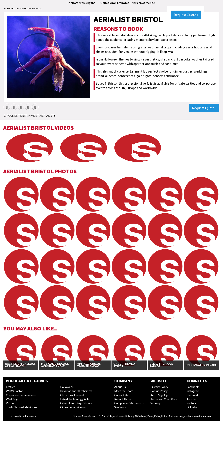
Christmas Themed (72, 395)
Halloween (67, 387)
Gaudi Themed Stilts (124, 365)
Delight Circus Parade (161, 365)
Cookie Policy (159, 391)
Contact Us (121, 395)
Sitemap (155, 403)
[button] (7, 107)
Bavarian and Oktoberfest (76, 391)
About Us (120, 387)
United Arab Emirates (116, 2)
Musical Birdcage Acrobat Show (55, 365)
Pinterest (192, 395)
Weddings (12, 399)
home (7, 8)
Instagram (193, 391)
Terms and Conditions (163, 399)
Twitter (191, 399)
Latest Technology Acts (74, 399)
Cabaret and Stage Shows (76, 403)
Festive (10, 387)
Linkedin (192, 407)
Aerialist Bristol (30, 8)
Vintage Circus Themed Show (89, 365)
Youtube (192, 403)
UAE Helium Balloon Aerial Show (20, 365)
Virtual (10, 403)
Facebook (193, 387)
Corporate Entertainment (22, 395)
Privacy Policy (159, 387)
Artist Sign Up (159, 395)
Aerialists (48, 115)
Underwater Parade (201, 365)
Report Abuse (122, 399)
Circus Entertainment (21, 115)
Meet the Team (123, 391)
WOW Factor (14, 391)
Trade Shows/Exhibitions (21, 407)
